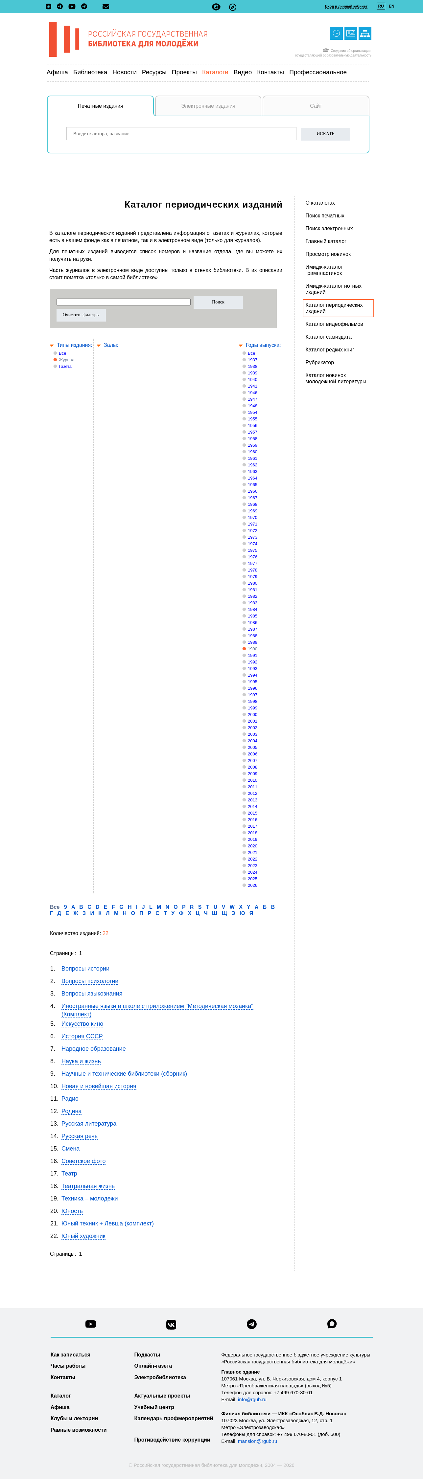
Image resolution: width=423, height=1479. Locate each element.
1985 (252, 616)
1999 (252, 708)
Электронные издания (208, 106)
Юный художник (83, 1236)
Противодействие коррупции (172, 1440)
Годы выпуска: (263, 345)
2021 (252, 852)
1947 (252, 399)
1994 (252, 675)
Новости (124, 72)
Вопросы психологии (89, 981)
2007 (252, 760)
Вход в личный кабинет (346, 6)
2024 (252, 872)
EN (391, 6)
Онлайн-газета (153, 1366)
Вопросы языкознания (92, 993)
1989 (252, 642)
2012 (252, 793)
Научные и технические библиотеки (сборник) (124, 1073)
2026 (252, 885)
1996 (252, 688)
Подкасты (147, 1354)
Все (62, 353)
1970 (252, 517)
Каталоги (215, 72)
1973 (252, 537)
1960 (252, 451)
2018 (252, 832)
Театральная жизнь (88, 1186)
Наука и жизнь (81, 1061)
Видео (243, 72)
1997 (252, 694)
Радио (70, 1098)
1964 (252, 478)
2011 (252, 786)
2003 (252, 734)
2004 (252, 740)
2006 (252, 753)
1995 (252, 681)
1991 (252, 655)
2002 (252, 727)
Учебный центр (154, 1407)
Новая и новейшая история (98, 1086)
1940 (252, 379)
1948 (252, 405)
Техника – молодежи (89, 1198)
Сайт (316, 106)
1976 (252, 556)
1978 (252, 570)
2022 (252, 859)
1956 (252, 425)
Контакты (270, 72)
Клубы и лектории (74, 1418)
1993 (252, 668)
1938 (252, 366)
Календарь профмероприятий (173, 1418)
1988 (252, 635)
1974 (252, 543)
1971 (252, 524)
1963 (252, 471)
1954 (252, 412)
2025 (252, 878)
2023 (252, 865)
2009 (252, 773)
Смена (70, 1148)
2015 (252, 813)
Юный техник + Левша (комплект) (107, 1223)
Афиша (57, 72)
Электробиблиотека (160, 1377)
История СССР (82, 1036)
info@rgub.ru (252, 1399)
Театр (69, 1173)
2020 (252, 845)
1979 (252, 576)
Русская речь (79, 1136)
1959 (252, 445)
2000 (252, 714)
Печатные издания (116, 109)
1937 (252, 359)
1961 (252, 458)
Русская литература (88, 1123)
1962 (252, 464)
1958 (252, 438)
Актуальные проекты (162, 1396)
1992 (252, 662)
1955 (252, 418)
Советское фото (83, 1161)
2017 (252, 826)
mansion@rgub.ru (257, 1441)
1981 (252, 589)
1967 (252, 497)
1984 (252, 609)
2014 (252, 806)
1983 (252, 602)
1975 (252, 550)
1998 (252, 701)
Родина (71, 1111)
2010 (252, 780)
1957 (252, 432)
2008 (252, 767)
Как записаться (70, 1354)
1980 (252, 583)
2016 (252, 819)
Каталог (61, 1396)
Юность (72, 1211)
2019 (252, 839)
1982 (252, 596)
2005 (252, 747)
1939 (252, 372)
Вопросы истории (85, 968)
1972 (252, 530)
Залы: (111, 345)
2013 (252, 799)
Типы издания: (74, 345)
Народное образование (93, 1048)
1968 (252, 504)
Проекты (184, 72)
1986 (252, 622)
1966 (252, 491)
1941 (252, 386)
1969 (252, 510)
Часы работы (68, 1366)
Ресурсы (154, 72)
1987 (252, 629)
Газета (65, 366)
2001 (252, 721)
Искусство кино (82, 1023)
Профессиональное (318, 72)
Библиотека (90, 72)
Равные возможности (79, 1430)
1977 (252, 563)
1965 (252, 484)
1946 (252, 392)
